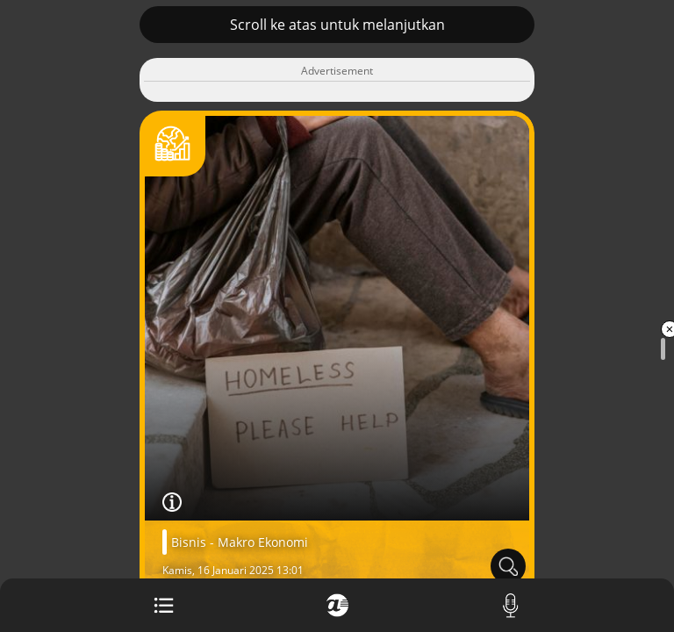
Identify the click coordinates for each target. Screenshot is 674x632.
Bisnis (188, 542)
